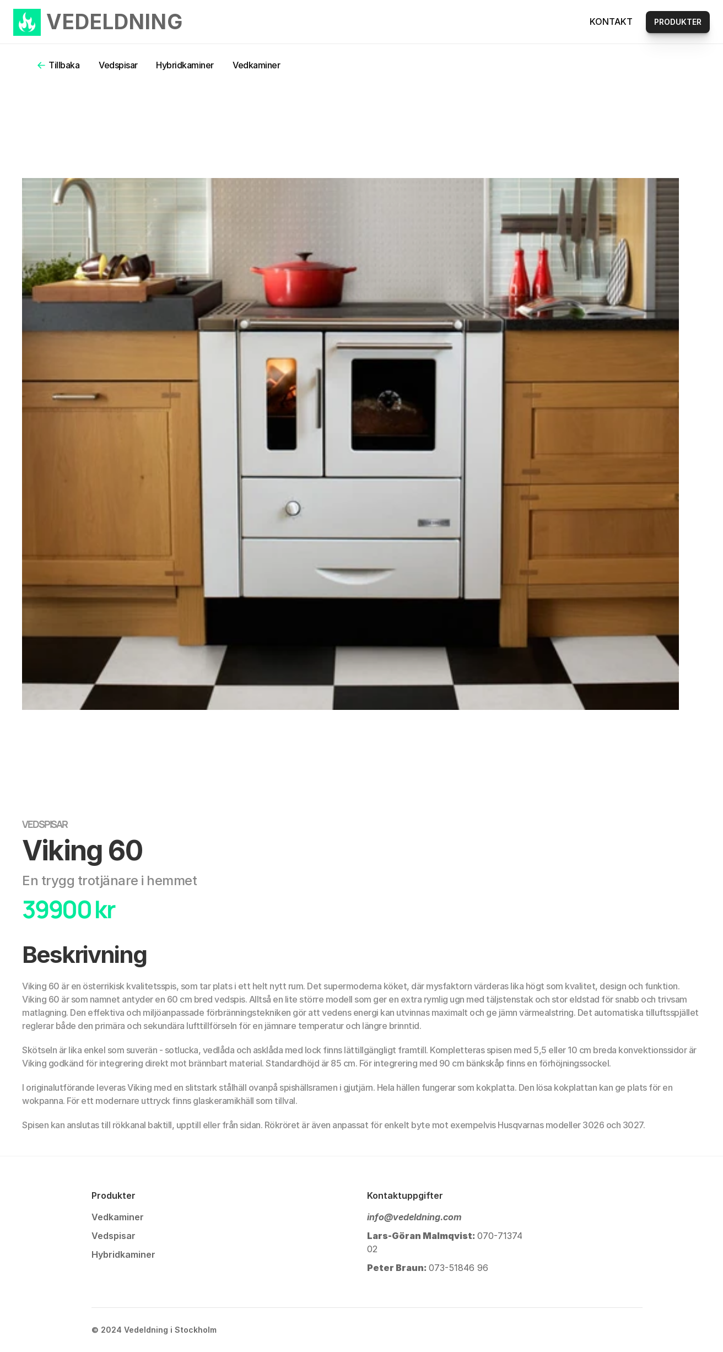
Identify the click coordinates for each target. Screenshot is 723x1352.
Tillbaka (63, 65)
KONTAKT (611, 21)
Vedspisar (118, 65)
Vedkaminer (256, 65)
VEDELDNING (114, 21)
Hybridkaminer (185, 65)
